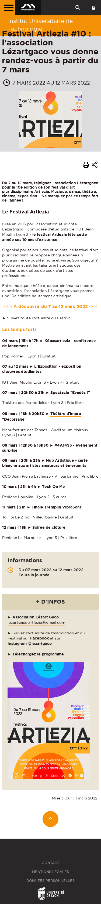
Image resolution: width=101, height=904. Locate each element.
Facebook (39, 638)
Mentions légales (50, 871)
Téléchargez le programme (38, 654)
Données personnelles (50, 880)
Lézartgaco (12, 229)
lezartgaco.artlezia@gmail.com (36, 622)
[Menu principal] (7, 7)
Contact (50, 863)
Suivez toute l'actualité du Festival (39, 318)
